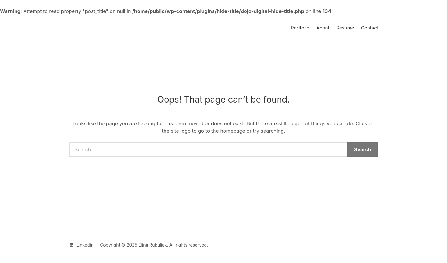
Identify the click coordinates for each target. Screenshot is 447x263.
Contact (369, 28)
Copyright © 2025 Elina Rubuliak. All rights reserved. (154, 244)
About (322, 28)
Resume (345, 28)
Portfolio (300, 28)
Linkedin (84, 244)
